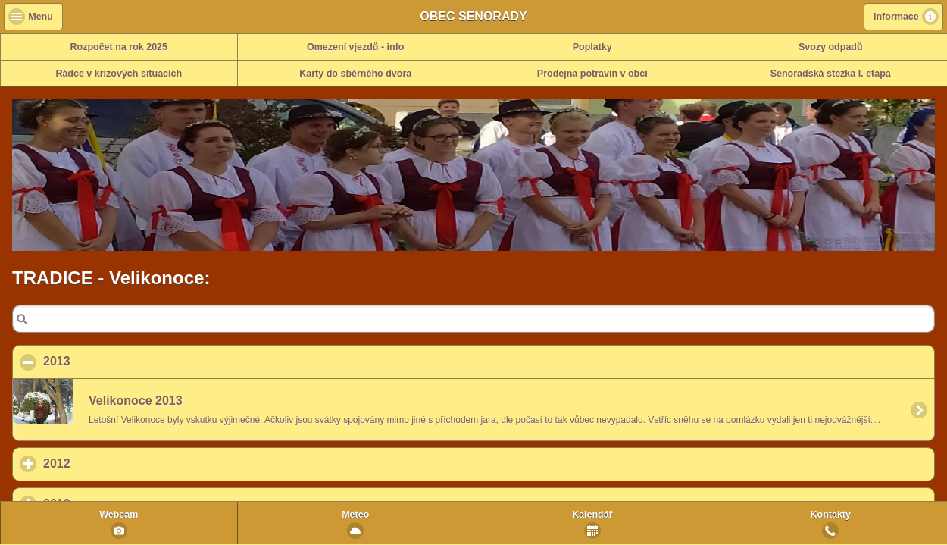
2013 (130, 361)
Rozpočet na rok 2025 (118, 47)
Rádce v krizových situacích (118, 73)
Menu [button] (40, 16)
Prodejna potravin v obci (592, 73)
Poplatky (592, 47)
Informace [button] (896, 16)
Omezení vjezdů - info (356, 47)
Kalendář (592, 514)
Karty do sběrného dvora (355, 73)
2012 (127, 463)
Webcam (118, 514)
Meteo (355, 514)
